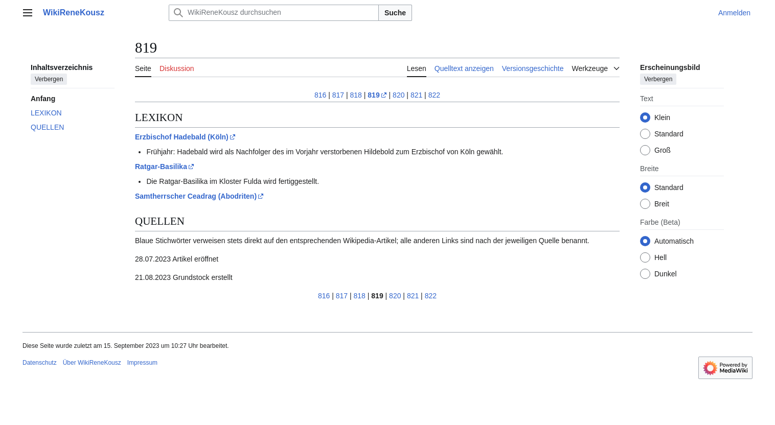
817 (338, 95)
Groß (662, 150)
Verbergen (49, 79)
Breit (661, 204)
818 (356, 95)
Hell (660, 257)
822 (434, 95)
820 (398, 95)
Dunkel (665, 274)
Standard (668, 134)
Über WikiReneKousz (92, 362)
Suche (395, 13)
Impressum (142, 362)
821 (416, 95)
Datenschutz (39, 362)
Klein (662, 117)
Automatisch (674, 241)
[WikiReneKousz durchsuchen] (274, 13)
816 (320, 95)
